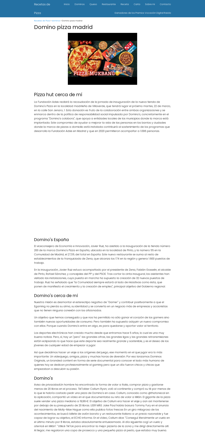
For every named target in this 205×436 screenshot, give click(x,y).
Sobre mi (150, 4)
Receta (125, 4)
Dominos (80, 4)
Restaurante (109, 4)
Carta (137, 4)
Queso (93, 4)
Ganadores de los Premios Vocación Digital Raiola (142, 13)
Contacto (165, 4)
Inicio (67, 4)
